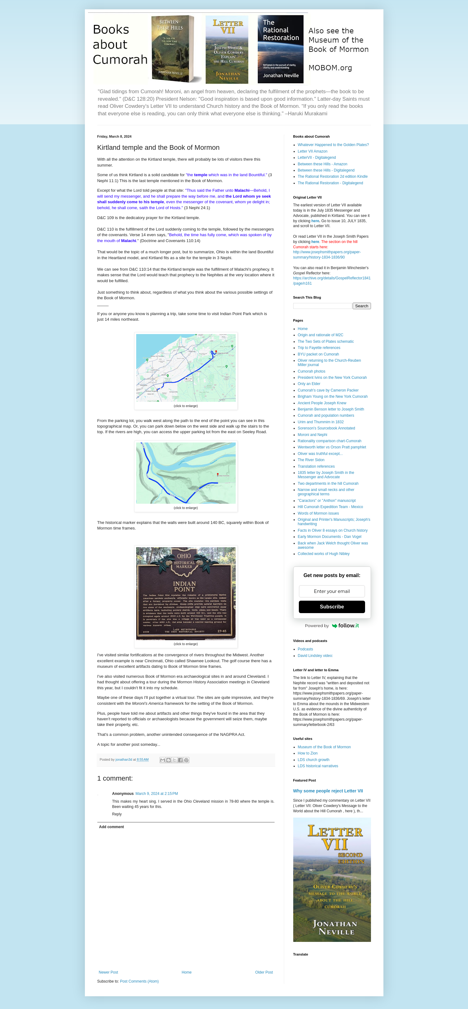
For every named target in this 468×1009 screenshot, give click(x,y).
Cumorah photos (312, 371)
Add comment (111, 827)
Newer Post (108, 972)
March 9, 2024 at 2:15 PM (157, 793)
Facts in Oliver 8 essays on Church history (333, 530)
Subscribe (332, 606)
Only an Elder (309, 384)
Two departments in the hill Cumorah (328, 483)
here (315, 221)
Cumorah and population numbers (326, 415)
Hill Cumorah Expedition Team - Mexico (330, 507)
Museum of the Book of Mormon (324, 747)
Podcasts (305, 649)
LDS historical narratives (318, 766)
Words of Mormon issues (318, 513)
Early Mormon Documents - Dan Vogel (330, 536)
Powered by (332, 625)
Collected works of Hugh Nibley (324, 554)
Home (187, 972)
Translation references (316, 466)
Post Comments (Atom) (139, 981)
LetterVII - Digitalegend (317, 157)
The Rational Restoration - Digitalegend (330, 183)
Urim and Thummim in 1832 (321, 422)
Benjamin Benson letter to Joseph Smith (331, 409)
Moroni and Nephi (312, 435)
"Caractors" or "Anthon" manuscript (327, 500)
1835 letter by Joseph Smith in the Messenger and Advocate (326, 474)
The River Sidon (311, 460)
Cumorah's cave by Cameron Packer (328, 390)
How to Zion (308, 753)
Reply (117, 814)
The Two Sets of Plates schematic (326, 341)
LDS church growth (314, 760)
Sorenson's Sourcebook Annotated (326, 428)
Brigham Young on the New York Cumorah (333, 396)
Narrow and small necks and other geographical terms (326, 492)
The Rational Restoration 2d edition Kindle (333, 176)
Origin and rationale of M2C (321, 335)
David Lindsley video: (315, 656)
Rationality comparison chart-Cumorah (330, 441)
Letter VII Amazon (312, 151)
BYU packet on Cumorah (318, 354)
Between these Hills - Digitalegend (326, 170)
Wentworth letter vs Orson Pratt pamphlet (332, 447)
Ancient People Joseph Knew (322, 403)
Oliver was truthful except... (320, 454)
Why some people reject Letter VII (328, 790)
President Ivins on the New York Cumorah (332, 377)
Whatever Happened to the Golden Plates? (333, 145)
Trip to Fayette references (319, 348)
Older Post (264, 972)
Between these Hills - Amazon (322, 164)
